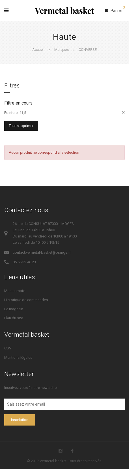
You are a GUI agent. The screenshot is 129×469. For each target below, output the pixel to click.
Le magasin (13, 309)
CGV (7, 348)
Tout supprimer (21, 126)
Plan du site (13, 318)
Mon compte (14, 291)
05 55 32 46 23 (24, 262)
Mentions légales (18, 357)
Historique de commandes (26, 300)
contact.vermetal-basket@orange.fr (42, 252)
